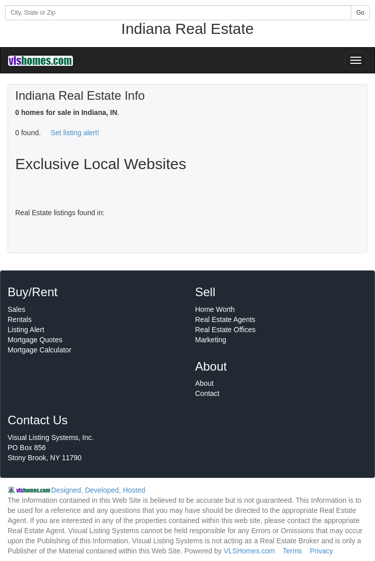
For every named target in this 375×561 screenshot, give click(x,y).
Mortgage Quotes (35, 340)
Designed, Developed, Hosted (98, 490)
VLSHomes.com (249, 551)
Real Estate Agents (225, 319)
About (204, 383)
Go (360, 12)
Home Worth (215, 309)
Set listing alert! (75, 133)
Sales (16, 309)
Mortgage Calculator (39, 350)
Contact (207, 393)
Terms (292, 551)
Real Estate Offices (225, 330)
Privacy (321, 551)
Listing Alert (26, 330)
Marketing (210, 340)
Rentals (19, 319)
